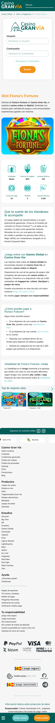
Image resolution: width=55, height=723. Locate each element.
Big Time (5, 520)
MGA (3, 547)
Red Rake (5, 559)
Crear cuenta (42, 718)
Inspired (4, 535)
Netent (4, 550)
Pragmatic (5, 556)
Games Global (7, 529)
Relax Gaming (7, 565)
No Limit (4, 553)
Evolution (5, 526)
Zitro (3, 569)
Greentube (5, 532)
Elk (2, 523)
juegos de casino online (23, 291)
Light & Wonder (7, 541)
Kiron (3, 538)
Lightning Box (7, 544)
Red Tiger (5, 562)
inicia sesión (42, 331)
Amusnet (5, 516)
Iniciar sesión (20, 718)
